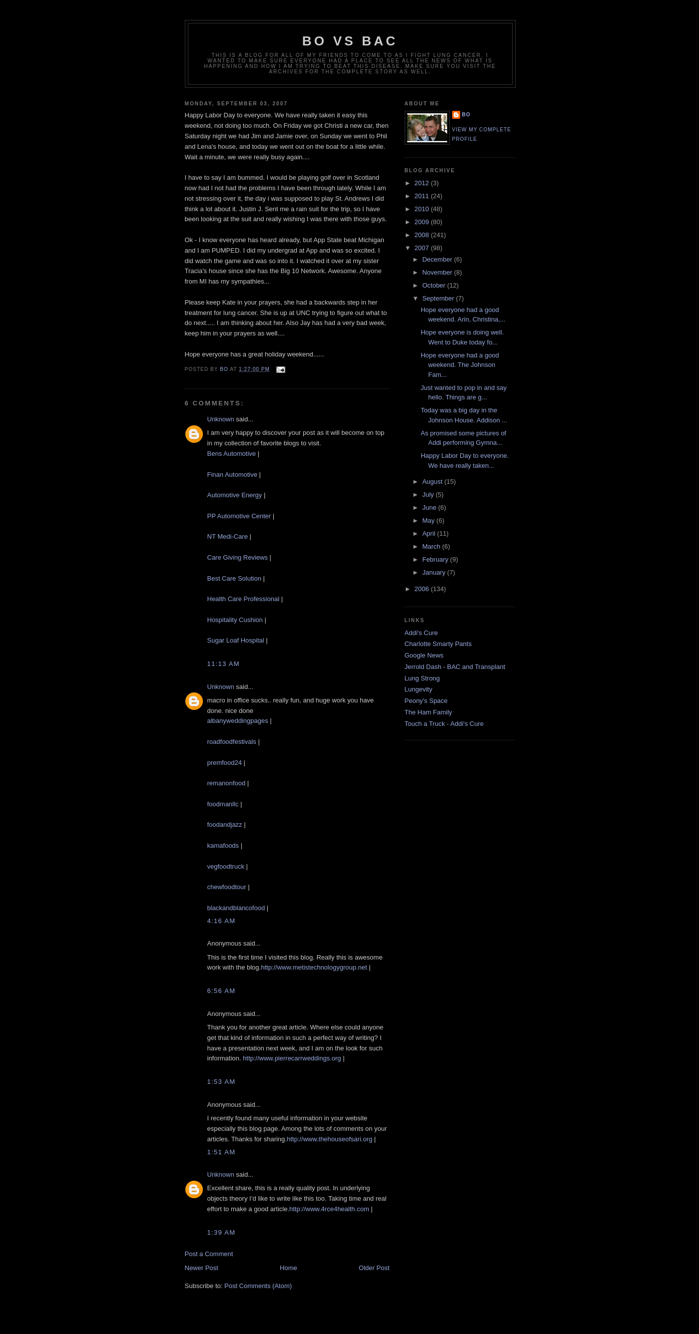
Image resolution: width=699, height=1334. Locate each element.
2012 (423, 183)
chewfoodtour (226, 887)
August (433, 481)
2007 (423, 248)
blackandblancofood (236, 908)
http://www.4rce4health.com (329, 1209)
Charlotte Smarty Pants (438, 644)
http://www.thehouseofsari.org (329, 1139)
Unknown (220, 419)
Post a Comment (209, 1254)
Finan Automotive (232, 474)
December (438, 259)
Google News (424, 655)
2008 (423, 235)
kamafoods (223, 845)
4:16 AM (221, 921)
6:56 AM (221, 991)
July (429, 494)
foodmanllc (223, 804)
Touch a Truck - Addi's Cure (444, 723)
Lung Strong (422, 678)
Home (288, 1268)
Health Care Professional (243, 599)
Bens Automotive (231, 453)
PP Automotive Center (239, 516)
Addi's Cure (421, 633)
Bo (466, 114)
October (434, 285)
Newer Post (201, 1268)
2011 (423, 196)
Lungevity (419, 689)
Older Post (374, 1268)
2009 (423, 222)
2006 (423, 589)
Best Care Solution (234, 578)
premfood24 (224, 762)
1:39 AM (221, 1232)
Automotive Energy (234, 495)
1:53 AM (221, 1081)
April (429, 533)
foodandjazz (224, 824)
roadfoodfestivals (231, 741)
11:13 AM (223, 663)
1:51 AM (221, 1152)
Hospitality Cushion (235, 620)
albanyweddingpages (237, 720)
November (438, 272)
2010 (423, 209)
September (439, 298)
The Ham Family (428, 712)
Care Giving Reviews (237, 557)
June (430, 507)
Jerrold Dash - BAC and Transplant (455, 666)
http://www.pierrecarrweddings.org (292, 1058)
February (436, 559)
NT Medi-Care (228, 536)
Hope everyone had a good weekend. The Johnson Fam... (460, 364)
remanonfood (226, 783)
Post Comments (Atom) (258, 1286)
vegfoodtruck (225, 866)
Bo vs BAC (350, 40)
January (434, 572)
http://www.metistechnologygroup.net (314, 967)
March (432, 546)
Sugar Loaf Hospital (235, 640)
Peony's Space (426, 700)
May (429, 520)
